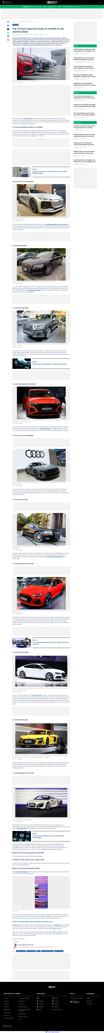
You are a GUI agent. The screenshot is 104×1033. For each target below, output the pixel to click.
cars (33, 136)
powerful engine (45, 429)
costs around (37, 695)
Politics (39, 7)
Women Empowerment (69, 7)
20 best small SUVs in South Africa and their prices (36, 922)
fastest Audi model (21, 872)
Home (25, 7)
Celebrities (76, 53)
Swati (38, 951)
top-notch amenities (34, 290)
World (44, 7)
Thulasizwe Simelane (47, 951)
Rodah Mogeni (39, 34)
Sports (79, 7)
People (59, 7)
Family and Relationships (79, 62)
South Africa (32, 7)
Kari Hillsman (59, 951)
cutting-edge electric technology (56, 224)
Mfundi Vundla (21, 951)
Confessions (76, 79)
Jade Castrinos (31, 951)
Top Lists (31, 22)
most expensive (21, 829)
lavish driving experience (54, 557)
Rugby (75, 87)
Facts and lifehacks (22, 22)
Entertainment (52, 7)
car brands (27, 118)
